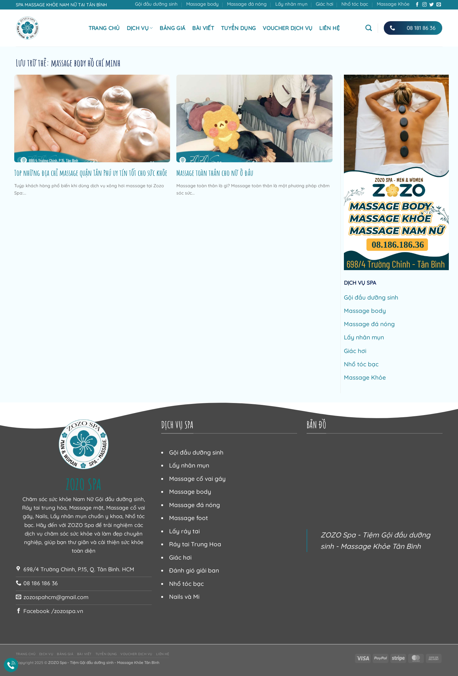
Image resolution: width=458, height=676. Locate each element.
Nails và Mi (184, 596)
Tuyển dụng (238, 28)
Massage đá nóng (247, 4)
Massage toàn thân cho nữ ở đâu (214, 173)
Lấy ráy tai (184, 531)
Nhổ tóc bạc (354, 4)
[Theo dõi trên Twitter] (431, 4)
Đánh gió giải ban (194, 570)
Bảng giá (172, 28)
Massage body (202, 4)
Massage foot (188, 518)
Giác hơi (324, 4)
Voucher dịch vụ (287, 28)
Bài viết (203, 28)
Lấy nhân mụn (291, 4)
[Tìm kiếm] (368, 28)
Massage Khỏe (393, 4)
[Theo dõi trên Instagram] (424, 4)
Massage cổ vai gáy (197, 478)
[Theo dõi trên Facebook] (417, 4)
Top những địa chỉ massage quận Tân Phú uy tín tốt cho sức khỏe (90, 173)
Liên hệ (329, 28)
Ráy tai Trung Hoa (195, 544)
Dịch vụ (140, 28)
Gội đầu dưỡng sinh (156, 4)
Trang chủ (104, 28)
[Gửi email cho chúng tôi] (439, 4)
